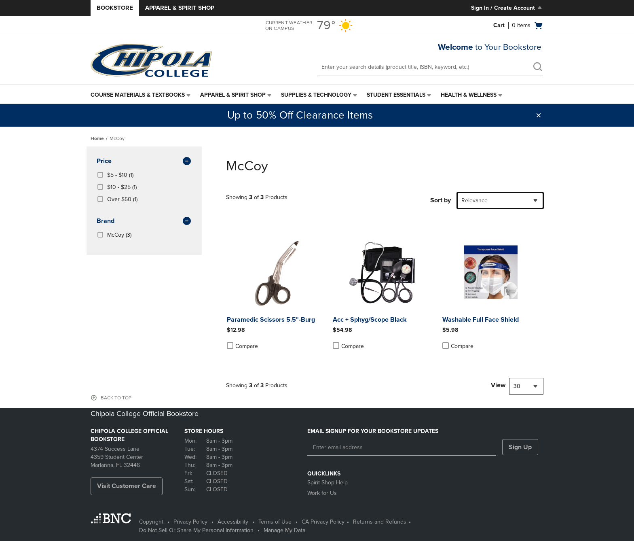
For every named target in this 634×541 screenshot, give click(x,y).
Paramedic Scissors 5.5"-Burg (271, 320)
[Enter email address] (401, 447)
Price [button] (144, 161)
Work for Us (322, 493)
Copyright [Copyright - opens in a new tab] (151, 521)
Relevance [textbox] (474, 200)
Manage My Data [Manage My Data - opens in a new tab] (284, 530)
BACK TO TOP (116, 398)
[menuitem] (141, 95)
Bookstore (115, 7)
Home (97, 138)
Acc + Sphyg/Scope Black (370, 320)
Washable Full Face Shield (480, 320)
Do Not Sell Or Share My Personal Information (196, 530)
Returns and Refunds (379, 521)
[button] (539, 115)
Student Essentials (396, 94)
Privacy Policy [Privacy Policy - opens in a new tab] (190, 521)
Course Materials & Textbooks (138, 94)
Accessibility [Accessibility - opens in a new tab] (233, 521)
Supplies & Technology (316, 94)
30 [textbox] (517, 386)
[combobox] (500, 200)
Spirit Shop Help (327, 482)
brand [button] (144, 221)
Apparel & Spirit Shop (179, 7)
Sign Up (520, 447)
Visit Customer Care (126, 486)
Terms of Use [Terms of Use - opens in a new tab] (275, 521)
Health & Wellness (469, 94)
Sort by (440, 200)
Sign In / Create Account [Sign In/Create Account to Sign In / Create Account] (507, 7)
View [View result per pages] (498, 385)
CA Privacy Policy (323, 521)
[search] (537, 67)
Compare (242, 346)
